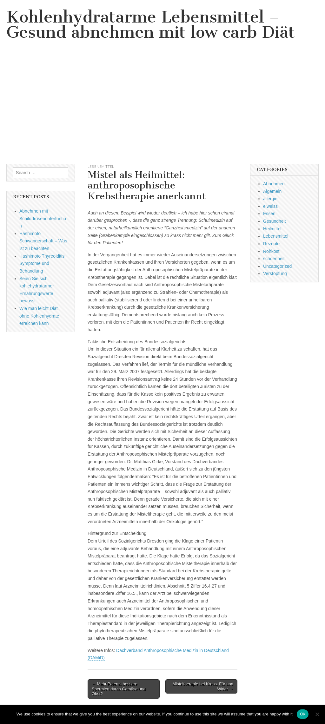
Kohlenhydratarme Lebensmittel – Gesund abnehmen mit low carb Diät (150, 24)
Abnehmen (274, 183)
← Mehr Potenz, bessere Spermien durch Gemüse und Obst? (119, 688)
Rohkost (271, 251)
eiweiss (270, 206)
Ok (302, 714)
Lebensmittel (101, 166)
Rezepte (271, 243)
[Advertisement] (162, 106)
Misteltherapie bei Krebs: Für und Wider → (203, 686)
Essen (269, 213)
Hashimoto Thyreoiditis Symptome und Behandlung (41, 263)
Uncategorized (277, 266)
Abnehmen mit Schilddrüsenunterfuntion (42, 218)
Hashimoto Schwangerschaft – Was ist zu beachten (43, 241)
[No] (317, 714)
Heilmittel (272, 228)
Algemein (272, 191)
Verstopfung (275, 273)
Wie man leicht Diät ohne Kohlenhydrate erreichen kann (39, 316)
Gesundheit (274, 221)
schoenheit (274, 258)
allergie (270, 198)
